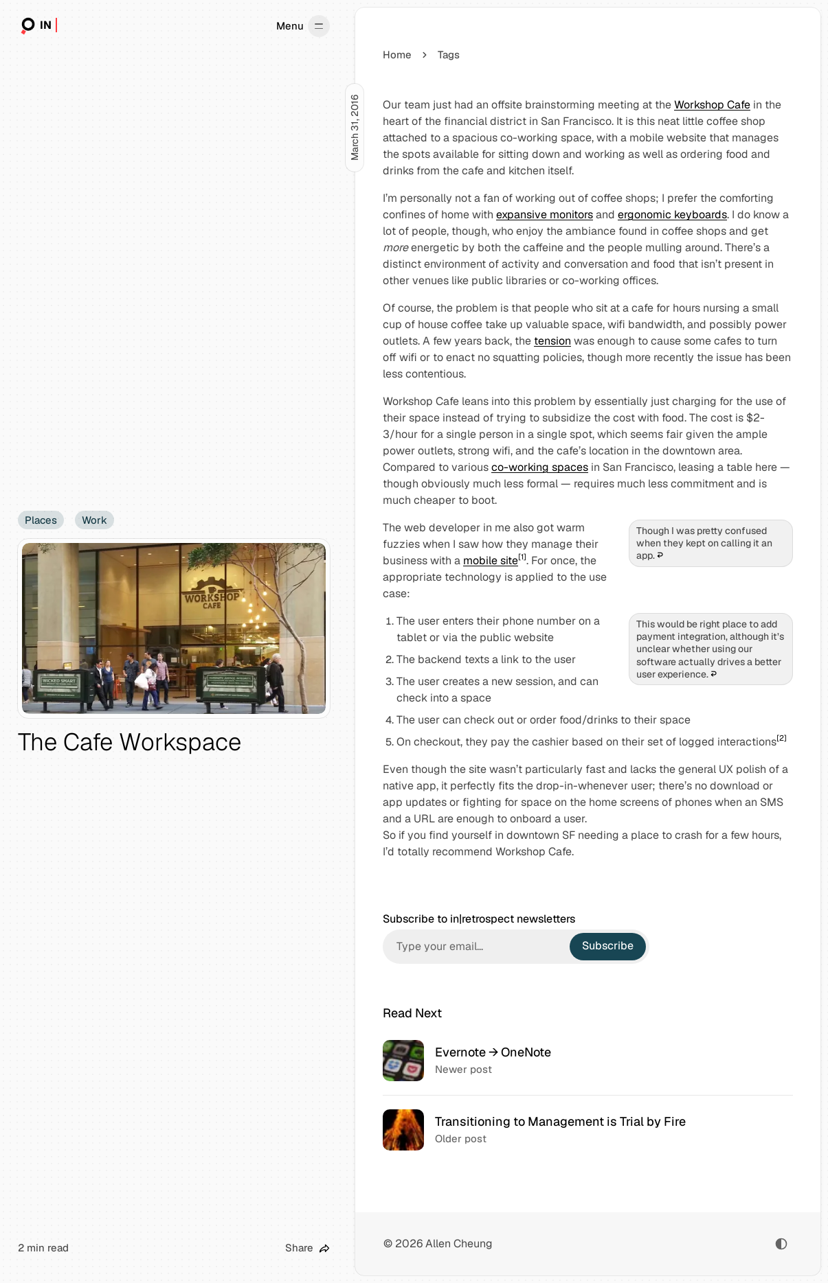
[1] (522, 557)
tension (552, 341)
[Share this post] (307, 1248)
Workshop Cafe (712, 104)
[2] (781, 738)
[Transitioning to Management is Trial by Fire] (588, 1129)
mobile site (490, 560)
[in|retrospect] (37, 26)
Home (397, 54)
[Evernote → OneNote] (588, 1060)
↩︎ (660, 555)
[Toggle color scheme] (781, 1244)
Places (41, 520)
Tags (449, 54)
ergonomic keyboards (672, 214)
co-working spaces (539, 467)
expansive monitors (544, 214)
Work (94, 520)
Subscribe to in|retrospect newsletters (479, 919)
